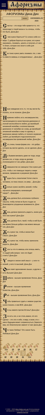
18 (5, 357)
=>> (29, 357)
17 (36, 349)
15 (25, 349)
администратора (22, 412)
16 (30, 349)
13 (13, 349)
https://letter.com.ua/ (21, 409)
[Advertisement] (22, 82)
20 (17, 357)
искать (25, 18)
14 (19, 349)
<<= (6, 349)
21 (23, 357)
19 (11, 357)
